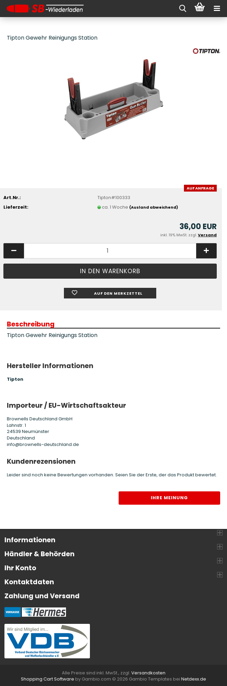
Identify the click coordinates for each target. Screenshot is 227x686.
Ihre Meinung (169, 497)
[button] (13, 250)
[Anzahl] (110, 250)
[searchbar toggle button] (182, 8)
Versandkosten (148, 673)
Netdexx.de (193, 679)
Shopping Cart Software (47, 679)
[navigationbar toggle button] (216, 8)
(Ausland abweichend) (153, 207)
